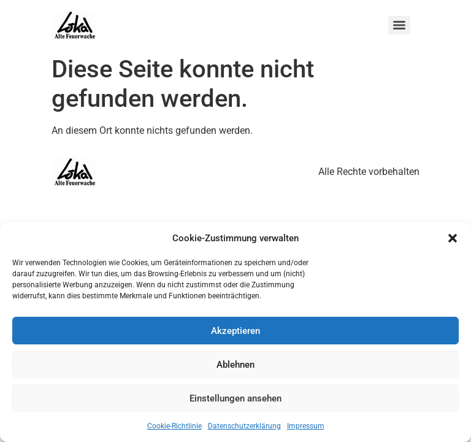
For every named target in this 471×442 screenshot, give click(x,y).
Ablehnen (235, 364)
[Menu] (399, 25)
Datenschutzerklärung (244, 426)
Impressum (305, 426)
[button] (452, 238)
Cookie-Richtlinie (174, 426)
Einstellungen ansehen (235, 398)
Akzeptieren (235, 330)
